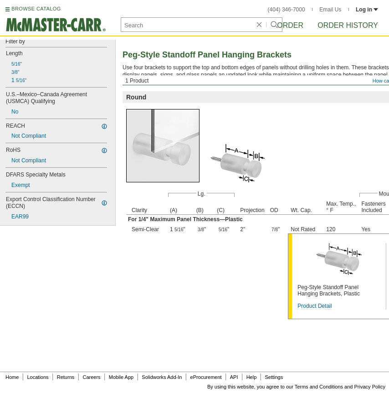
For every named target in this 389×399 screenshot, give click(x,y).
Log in (367, 9)
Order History (347, 25)
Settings (274, 377)
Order (290, 25)
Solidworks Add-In (162, 377)
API (234, 377)
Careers (91, 377)
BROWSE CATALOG (36, 8)
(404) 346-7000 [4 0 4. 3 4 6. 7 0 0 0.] (286, 9)
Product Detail (314, 306)
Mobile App (121, 377)
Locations (38, 377)
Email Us (330, 9)
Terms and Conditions (319, 386)
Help (251, 377)
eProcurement (206, 377)
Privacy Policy (369, 386)
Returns (66, 377)
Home (12, 377)
